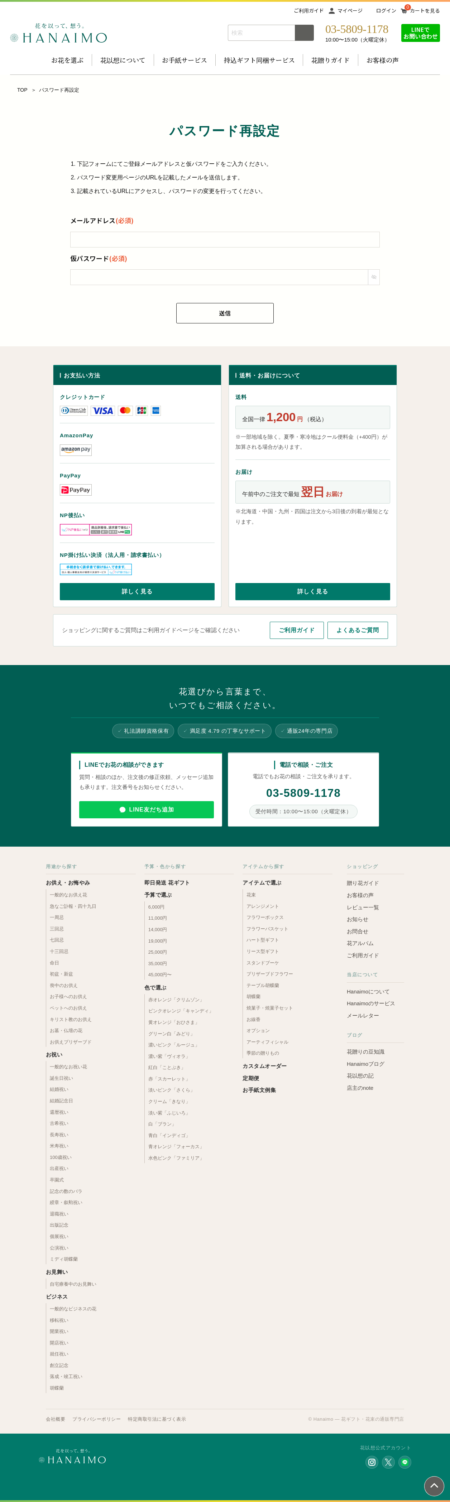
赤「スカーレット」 (169, 1079)
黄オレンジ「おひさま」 (174, 1022)
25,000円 (157, 952)
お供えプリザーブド (71, 1042)
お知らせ (357, 919)
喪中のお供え (64, 985)
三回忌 (57, 928)
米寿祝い (59, 1146)
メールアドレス (102, 220)
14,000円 (157, 929)
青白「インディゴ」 (169, 1135)
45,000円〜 (160, 974)
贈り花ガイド (363, 883)
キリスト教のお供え (71, 1019)
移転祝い (59, 1320)
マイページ (350, 10)
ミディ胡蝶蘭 (64, 1259)
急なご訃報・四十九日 (73, 906)
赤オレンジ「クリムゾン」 (176, 999)
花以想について (122, 59)
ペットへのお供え (68, 1008)
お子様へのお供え (68, 996)
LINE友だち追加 (151, 810)
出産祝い (59, 1168)
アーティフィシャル (267, 1042)
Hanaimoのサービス (371, 1003)
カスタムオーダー (265, 1066)
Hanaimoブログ (365, 1064)
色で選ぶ (155, 988)
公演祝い (59, 1248)
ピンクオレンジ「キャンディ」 (181, 1011)
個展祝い (59, 1236)
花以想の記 (360, 1076)
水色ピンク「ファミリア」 (176, 1158)
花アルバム (360, 943)
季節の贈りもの (262, 1053)
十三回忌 (59, 951)
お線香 (253, 1019)
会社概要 (55, 1419)
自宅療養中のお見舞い (73, 1284)
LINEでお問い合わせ (420, 32)
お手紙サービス (184, 59)
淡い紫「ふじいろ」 (169, 1113)
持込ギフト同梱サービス (259, 59)
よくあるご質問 (357, 630)
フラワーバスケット (267, 928)
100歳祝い (61, 1157)
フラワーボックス (265, 917)
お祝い (54, 1054)
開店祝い (59, 1342)
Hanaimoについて (368, 991)
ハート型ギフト (262, 940)
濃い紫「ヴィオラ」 (169, 1056)
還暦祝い (59, 1112)
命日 (54, 963)
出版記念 (59, 1225)
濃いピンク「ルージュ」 (174, 1045)
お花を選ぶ (67, 59)
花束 (251, 894)
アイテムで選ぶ (262, 883)
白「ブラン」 (162, 1124)
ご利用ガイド (309, 10)
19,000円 (157, 941)
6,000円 (156, 907)
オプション (258, 1030)
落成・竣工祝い (66, 1376)
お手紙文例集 (259, 1090)
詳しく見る (137, 591)
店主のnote (360, 1088)
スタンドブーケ (262, 963)
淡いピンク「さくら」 (171, 1090)
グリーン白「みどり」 (171, 1033)
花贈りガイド (330, 59)
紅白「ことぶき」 (167, 1067)
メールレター (363, 1015)
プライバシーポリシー (96, 1419)
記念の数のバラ (66, 1191)
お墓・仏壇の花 (66, 1030)
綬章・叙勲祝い (66, 1202)
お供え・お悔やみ (68, 883)
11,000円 (157, 918)
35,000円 (157, 963)
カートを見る (425, 10)
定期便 (251, 1078)
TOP (22, 90)
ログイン (386, 10)
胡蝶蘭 (57, 1388)
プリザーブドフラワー (269, 974)
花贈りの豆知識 (365, 1052)
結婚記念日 (61, 1100)
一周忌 (57, 917)
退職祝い (59, 1214)
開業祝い (59, 1331)
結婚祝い (59, 1089)
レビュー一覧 (363, 907)
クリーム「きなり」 (169, 1101)
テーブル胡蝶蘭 (262, 985)
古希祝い (59, 1123)
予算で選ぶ (158, 895)
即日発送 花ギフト (167, 883)
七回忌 (57, 940)
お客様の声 (383, 59)
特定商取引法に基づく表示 (157, 1419)
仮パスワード (98, 258)
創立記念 (59, 1365)
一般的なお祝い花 (68, 1066)
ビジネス (57, 1297)
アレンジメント (262, 906)
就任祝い (59, 1354)
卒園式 (57, 1180)
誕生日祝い (61, 1078)
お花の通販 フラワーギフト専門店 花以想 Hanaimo (58, 33)
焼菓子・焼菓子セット (269, 1008)
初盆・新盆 (61, 974)
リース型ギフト (262, 951)
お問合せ (357, 931)
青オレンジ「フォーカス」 (176, 1146)
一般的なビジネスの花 (73, 1308)
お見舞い (57, 1272)
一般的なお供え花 (68, 894)
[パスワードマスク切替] (373, 277)
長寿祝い (59, 1134)
